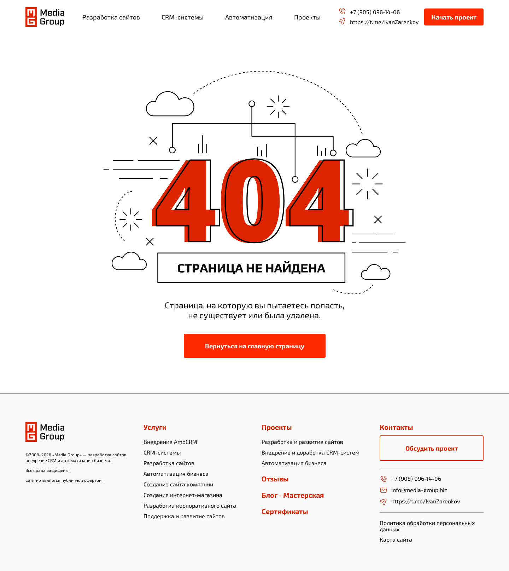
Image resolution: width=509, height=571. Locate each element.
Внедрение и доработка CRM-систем (310, 452)
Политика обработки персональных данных (427, 526)
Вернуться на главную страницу (254, 346)
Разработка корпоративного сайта (190, 505)
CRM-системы (162, 452)
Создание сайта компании (178, 484)
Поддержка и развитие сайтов (184, 516)
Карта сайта (396, 539)
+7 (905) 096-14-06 (369, 11)
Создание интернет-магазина (183, 494)
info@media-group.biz (413, 490)
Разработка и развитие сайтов (302, 441)
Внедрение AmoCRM (170, 441)
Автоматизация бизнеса (176, 473)
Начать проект (453, 17)
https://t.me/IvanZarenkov (378, 21)
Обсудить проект (431, 448)
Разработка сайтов (169, 462)
